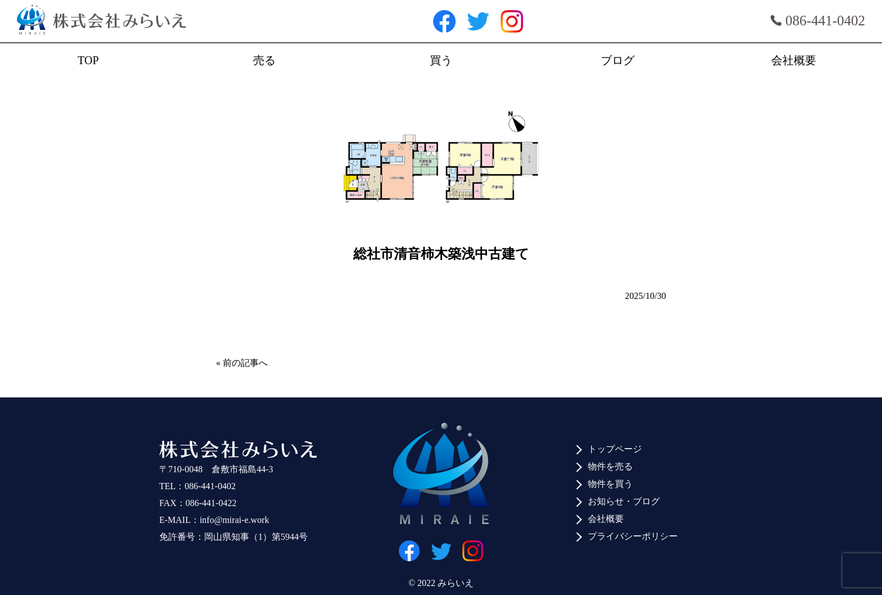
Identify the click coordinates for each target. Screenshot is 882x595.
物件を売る (610, 466)
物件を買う (610, 484)
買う (441, 60)
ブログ (617, 60)
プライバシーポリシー (633, 536)
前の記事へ (245, 363)
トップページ (615, 449)
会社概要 (793, 60)
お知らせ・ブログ (624, 501)
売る (264, 60)
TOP (88, 60)
